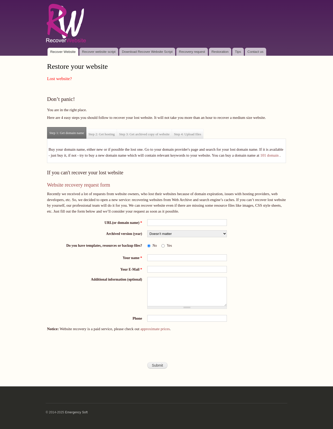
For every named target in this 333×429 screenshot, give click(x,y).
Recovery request (192, 52)
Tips (238, 52)
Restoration (219, 52)
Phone (137, 318)
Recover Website (63, 52)
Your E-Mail (131, 269)
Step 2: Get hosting (101, 134)
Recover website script (99, 52)
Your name (132, 258)
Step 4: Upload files (187, 134)
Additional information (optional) (116, 279)
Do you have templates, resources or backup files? (104, 245)
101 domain (269, 155)
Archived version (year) (124, 234)
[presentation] (166, 349)
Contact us (255, 52)
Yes (169, 245)
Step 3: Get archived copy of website (144, 134)
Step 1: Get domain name (67, 131)
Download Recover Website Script (147, 52)
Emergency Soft (76, 412)
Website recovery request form (78, 185)
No (155, 245)
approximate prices (155, 329)
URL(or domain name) (123, 223)
